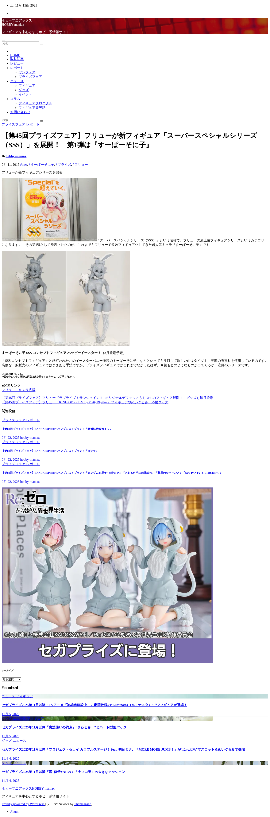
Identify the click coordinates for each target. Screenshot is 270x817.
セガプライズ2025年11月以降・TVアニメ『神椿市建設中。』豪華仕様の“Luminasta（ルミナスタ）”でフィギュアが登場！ (94, 705)
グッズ (24, 90)
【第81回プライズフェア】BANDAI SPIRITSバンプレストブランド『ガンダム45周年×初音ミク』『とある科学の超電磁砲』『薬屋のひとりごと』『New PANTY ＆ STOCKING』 (112, 472)
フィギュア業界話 (32, 107)
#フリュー (80, 164)
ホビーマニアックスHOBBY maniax (28, 788)
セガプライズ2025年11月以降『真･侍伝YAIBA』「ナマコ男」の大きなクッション (63, 772)
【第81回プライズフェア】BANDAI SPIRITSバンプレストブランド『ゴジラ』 (50, 450)
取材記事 (17, 59)
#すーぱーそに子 (41, 164)
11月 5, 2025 (10, 714)
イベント (25, 94)
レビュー (17, 63)
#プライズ (63, 164)
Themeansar (82, 804)
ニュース (17, 81)
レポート (17, 68)
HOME (15, 55)
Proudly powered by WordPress (23, 804)
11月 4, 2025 (10, 758)
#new (23, 164)
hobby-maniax (16, 156)
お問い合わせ (20, 112)
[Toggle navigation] (3, 40)
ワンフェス (27, 72)
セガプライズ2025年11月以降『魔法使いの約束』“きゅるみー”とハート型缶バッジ (64, 727)
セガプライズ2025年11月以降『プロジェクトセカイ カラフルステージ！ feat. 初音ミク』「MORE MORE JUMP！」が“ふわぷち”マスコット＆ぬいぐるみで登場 (123, 749)
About (14, 811)
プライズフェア (30, 76)
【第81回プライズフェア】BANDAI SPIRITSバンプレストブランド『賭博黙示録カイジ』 (57, 429)
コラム (15, 99)
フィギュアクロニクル (35, 103)
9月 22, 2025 (10, 437)
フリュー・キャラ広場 (18, 390)
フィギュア (27, 85)
